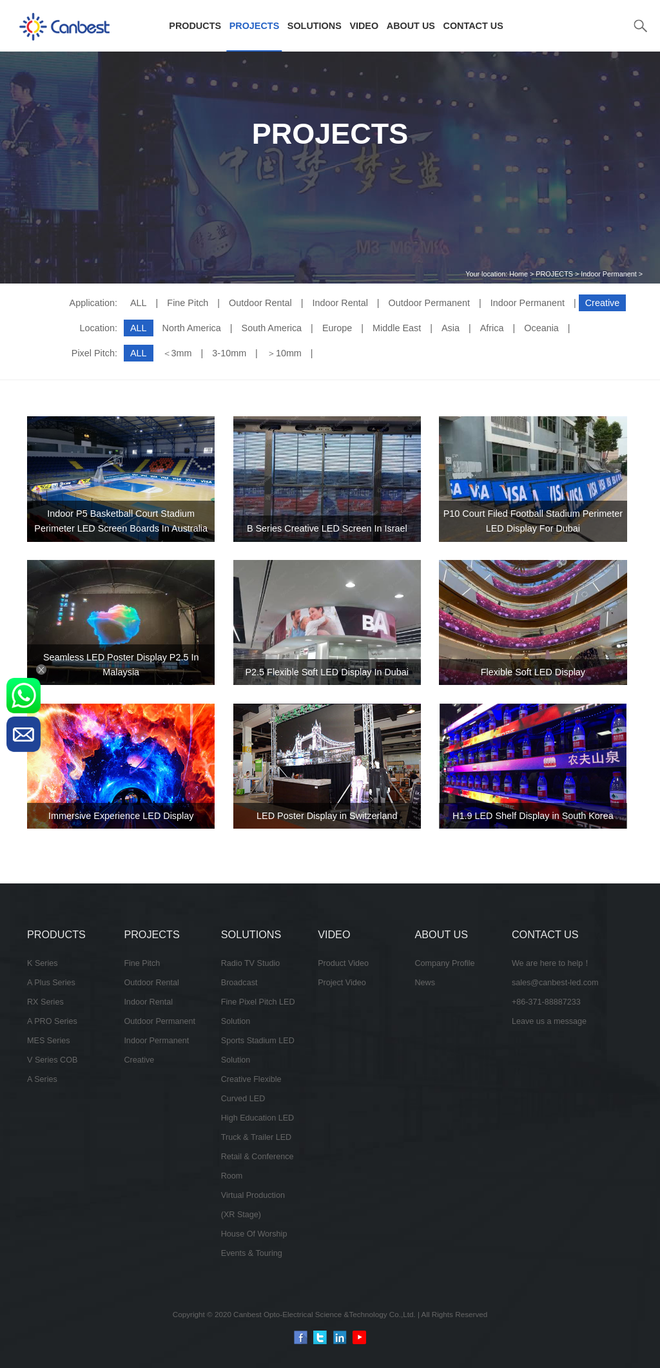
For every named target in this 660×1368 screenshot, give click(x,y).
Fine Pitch (187, 303)
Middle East (397, 328)
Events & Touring (251, 1253)
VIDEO (363, 26)
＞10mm (284, 353)
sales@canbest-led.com (555, 982)
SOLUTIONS (314, 26)
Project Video (342, 982)
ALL (138, 303)
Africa (492, 328)
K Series (42, 963)
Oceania (541, 328)
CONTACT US (473, 26)
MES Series (48, 1040)
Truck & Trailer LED (256, 1137)
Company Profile (445, 963)
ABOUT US (411, 26)
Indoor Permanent (608, 274)
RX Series (45, 1002)
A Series (42, 1079)
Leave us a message (549, 1021)
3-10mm (229, 353)
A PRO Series (52, 1021)
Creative (139, 1060)
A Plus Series (51, 982)
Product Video (343, 963)
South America (272, 328)
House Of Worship (254, 1233)
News (425, 982)
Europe (337, 328)
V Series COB (52, 1060)
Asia (451, 328)
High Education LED (257, 1117)
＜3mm (177, 353)
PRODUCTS (195, 26)
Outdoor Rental (260, 303)
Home (518, 274)
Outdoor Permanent (429, 303)
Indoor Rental (339, 303)
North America (191, 328)
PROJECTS (254, 26)
